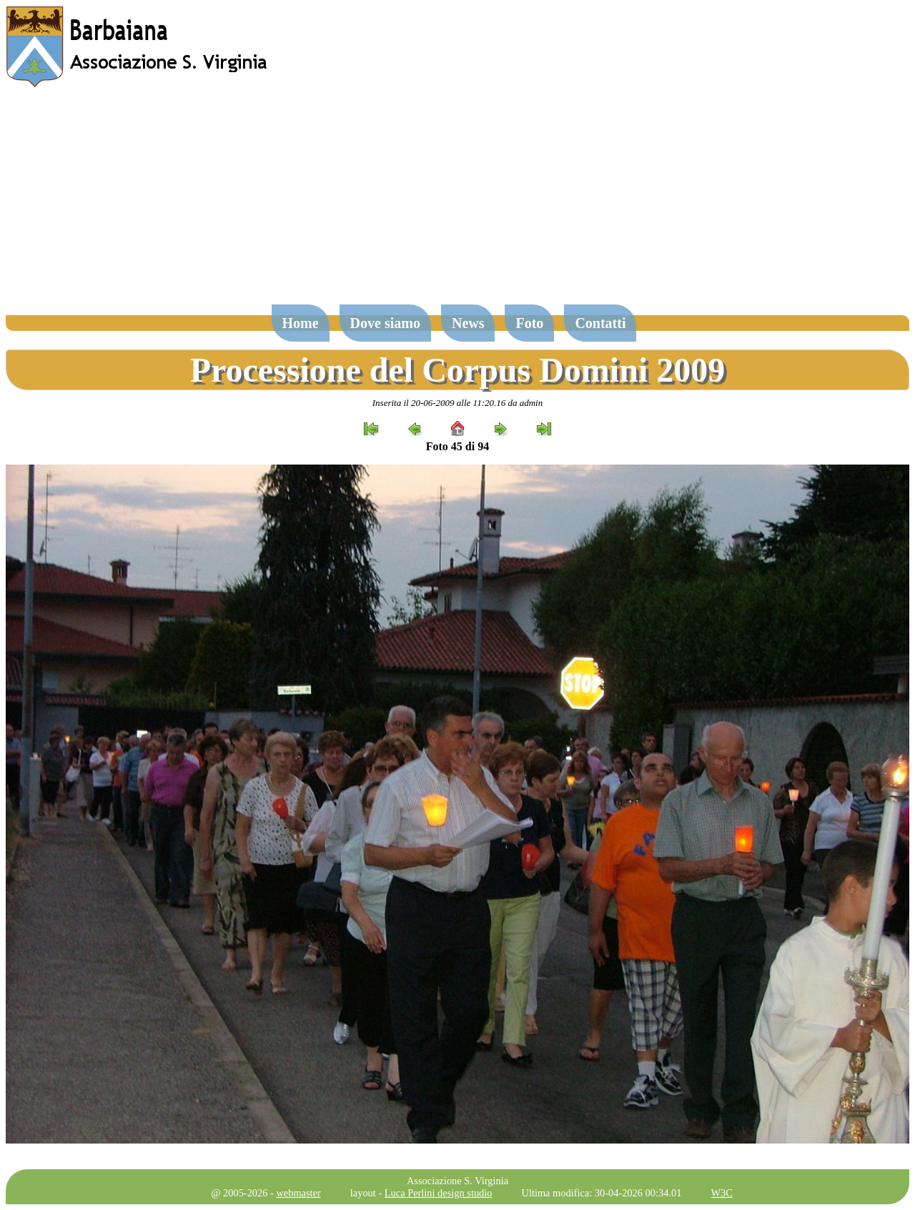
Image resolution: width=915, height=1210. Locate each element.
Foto (529, 323)
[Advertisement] (457, 203)
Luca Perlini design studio (439, 1193)
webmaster (298, 1193)
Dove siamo (385, 323)
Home (300, 323)
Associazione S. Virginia (457, 1180)
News (468, 323)
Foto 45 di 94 (457, 446)
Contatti (600, 323)
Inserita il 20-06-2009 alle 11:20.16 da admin (457, 402)
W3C (721, 1193)
